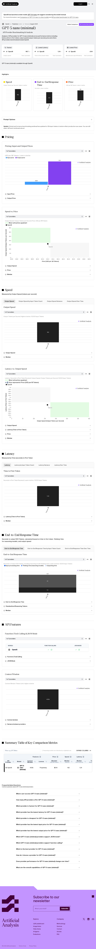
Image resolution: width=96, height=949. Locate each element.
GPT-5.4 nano (32, 15)
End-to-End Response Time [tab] (14, 548)
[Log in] (80, 4)
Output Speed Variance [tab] (54, 301)
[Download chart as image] (89, 151)
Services (59, 926)
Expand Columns (83, 750)
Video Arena (37, 929)
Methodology (61, 924)
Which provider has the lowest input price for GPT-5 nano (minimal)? (48, 824)
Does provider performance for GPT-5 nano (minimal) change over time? (48, 861)
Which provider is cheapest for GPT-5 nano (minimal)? (48, 818)
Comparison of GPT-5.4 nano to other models (34, 17)
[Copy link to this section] (86, 151)
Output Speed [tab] (9, 301)
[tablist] (48, 301)
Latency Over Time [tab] (60, 465)
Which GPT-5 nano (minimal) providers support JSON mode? (48, 837)
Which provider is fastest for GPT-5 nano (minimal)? (48, 806)
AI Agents (36, 931)
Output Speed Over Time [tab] (75, 301)
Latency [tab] (7, 465)
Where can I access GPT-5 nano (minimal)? (48, 794)
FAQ (58, 934)
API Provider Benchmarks (86, 24)
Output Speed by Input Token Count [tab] (30, 301)
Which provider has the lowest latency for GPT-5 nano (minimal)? (48, 812)
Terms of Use (22, 946)
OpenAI (7, 24)
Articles (59, 931)
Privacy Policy (32, 946)
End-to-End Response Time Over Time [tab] (77, 548)
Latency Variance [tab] (44, 465)
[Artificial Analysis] (13, 903)
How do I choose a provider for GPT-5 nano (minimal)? (48, 855)
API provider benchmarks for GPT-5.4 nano (65, 17)
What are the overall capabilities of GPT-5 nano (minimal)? (48, 868)
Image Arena (37, 926)
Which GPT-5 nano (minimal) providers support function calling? (48, 843)
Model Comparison (73, 24)
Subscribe (64, 908)
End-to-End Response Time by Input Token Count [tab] (44, 548)
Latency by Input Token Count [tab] (24, 465)
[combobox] (44, 151)
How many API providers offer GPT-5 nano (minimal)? (48, 800)
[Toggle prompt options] (48, 119)
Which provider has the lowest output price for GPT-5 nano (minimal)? (48, 831)
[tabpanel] (48, 332)
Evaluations (36, 934)
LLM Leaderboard (38, 924)
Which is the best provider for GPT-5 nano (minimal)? (48, 849)
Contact (59, 929)
